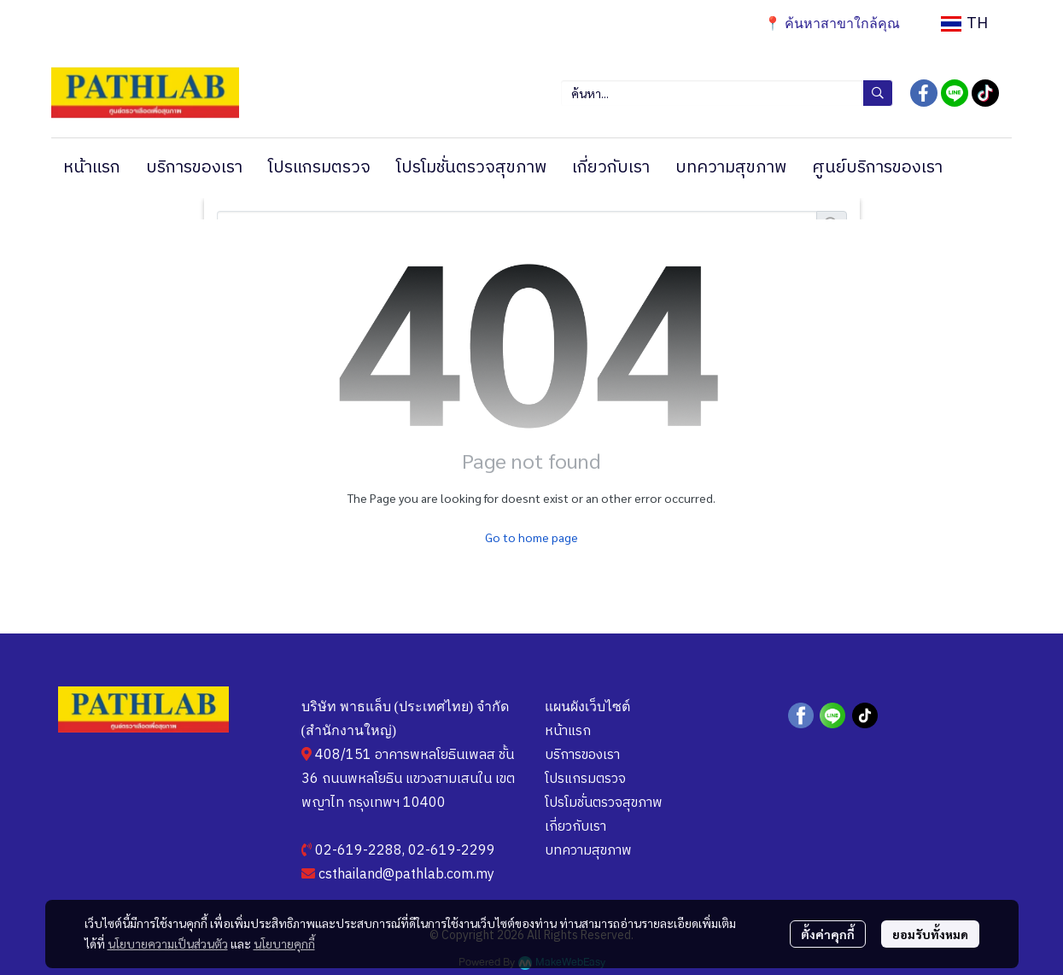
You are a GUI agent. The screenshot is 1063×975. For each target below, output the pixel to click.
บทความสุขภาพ (588, 850)
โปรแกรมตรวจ (585, 779)
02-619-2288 (358, 850)
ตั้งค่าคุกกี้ (828, 934)
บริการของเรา (582, 755)
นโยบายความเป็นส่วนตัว (168, 943)
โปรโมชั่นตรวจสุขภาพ (604, 802)
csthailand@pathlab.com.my (406, 874)
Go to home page (531, 537)
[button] (964, 23)
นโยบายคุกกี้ (284, 943)
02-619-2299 (451, 850)
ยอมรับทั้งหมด (930, 934)
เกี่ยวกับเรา (575, 826)
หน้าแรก (568, 731)
